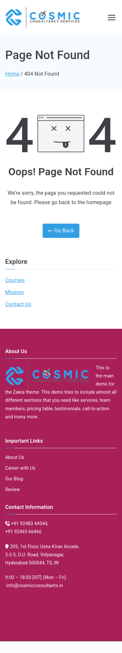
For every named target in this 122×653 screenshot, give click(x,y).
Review (12, 489)
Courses (15, 280)
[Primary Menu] (111, 17)
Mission (14, 292)
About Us (14, 457)
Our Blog (14, 478)
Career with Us (20, 468)
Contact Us (18, 304)
